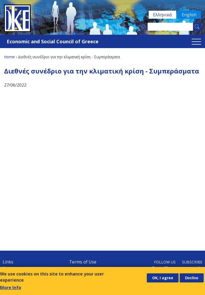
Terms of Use (82, 262)
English (189, 15)
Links (8, 262)
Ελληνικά (162, 15)
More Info (10, 287)
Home (9, 56)
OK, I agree (162, 277)
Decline (191, 278)
